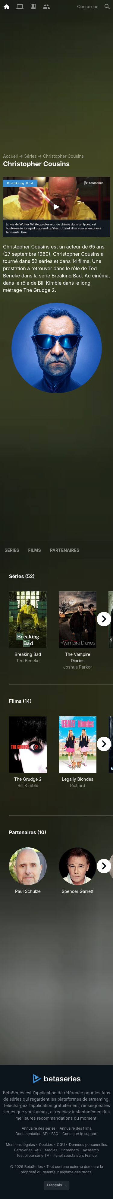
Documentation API (31, 1133)
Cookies (46, 1144)
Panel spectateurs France (75, 1155)
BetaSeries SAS (27, 1150)
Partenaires (64, 550)
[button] (28, 874)
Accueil (10, 156)
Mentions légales (20, 1144)
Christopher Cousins (63, 156)
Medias (51, 1150)
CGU (61, 1144)
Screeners (70, 1150)
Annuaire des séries (38, 1128)
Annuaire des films (75, 1128)
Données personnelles (88, 1144)
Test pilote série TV (32, 1155)
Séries (30, 156)
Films (34, 550)
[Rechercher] (107, 6)
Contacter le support (80, 1133)
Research (91, 1150)
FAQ (54, 1133)
